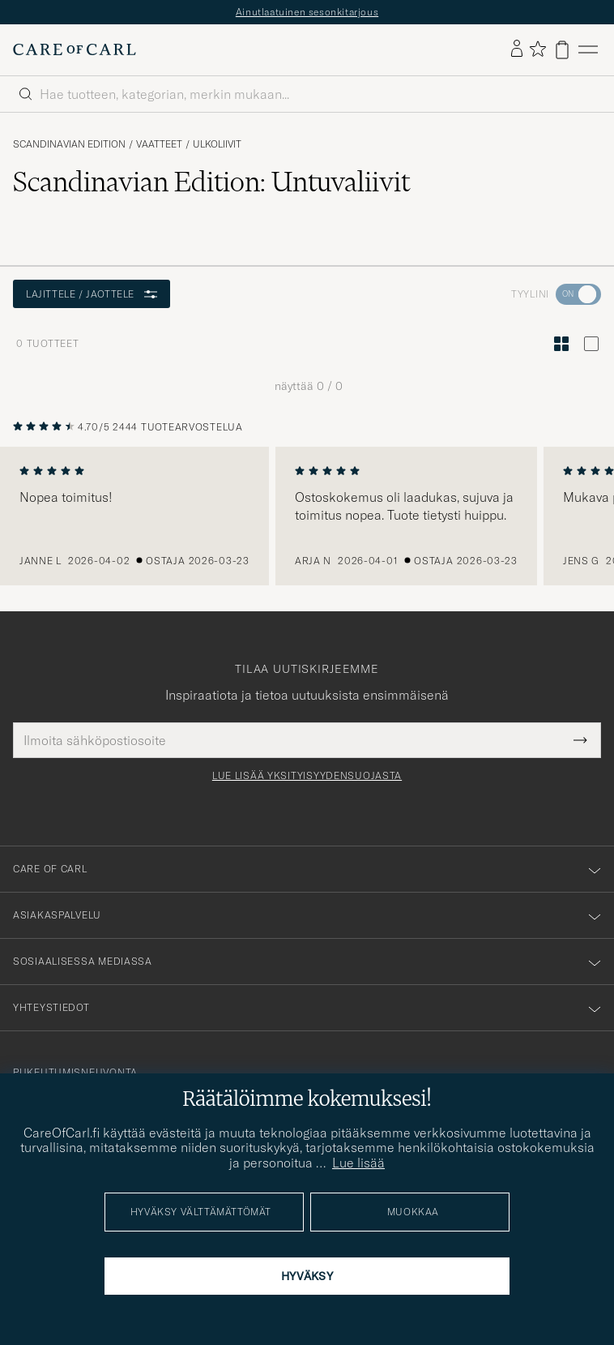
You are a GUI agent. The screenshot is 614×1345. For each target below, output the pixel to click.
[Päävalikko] (588, 50)
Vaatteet (159, 144)
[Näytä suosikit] (537, 50)
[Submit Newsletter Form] (580, 740)
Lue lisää (358, 1162)
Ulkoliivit (217, 144)
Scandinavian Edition (69, 144)
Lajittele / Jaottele (91, 294)
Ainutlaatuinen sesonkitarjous (307, 12)
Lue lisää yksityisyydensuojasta (307, 776)
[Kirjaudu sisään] (516, 49)
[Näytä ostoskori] (562, 50)
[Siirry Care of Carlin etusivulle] (74, 49)
